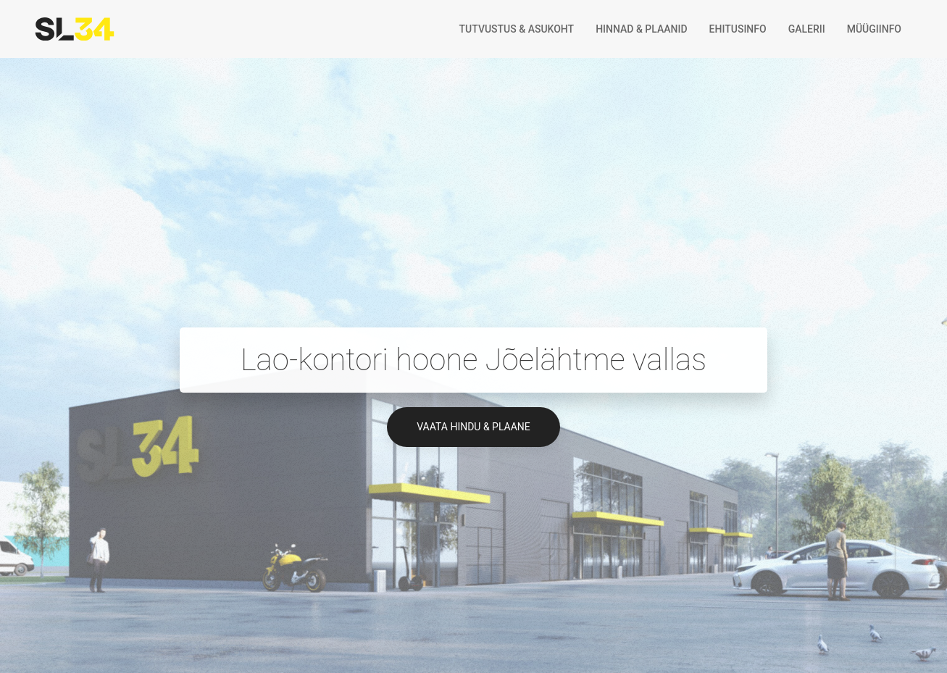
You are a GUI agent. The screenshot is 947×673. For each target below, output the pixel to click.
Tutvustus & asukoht (517, 29)
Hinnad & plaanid (641, 29)
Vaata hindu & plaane (473, 426)
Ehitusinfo (738, 29)
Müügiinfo (874, 29)
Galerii (806, 29)
